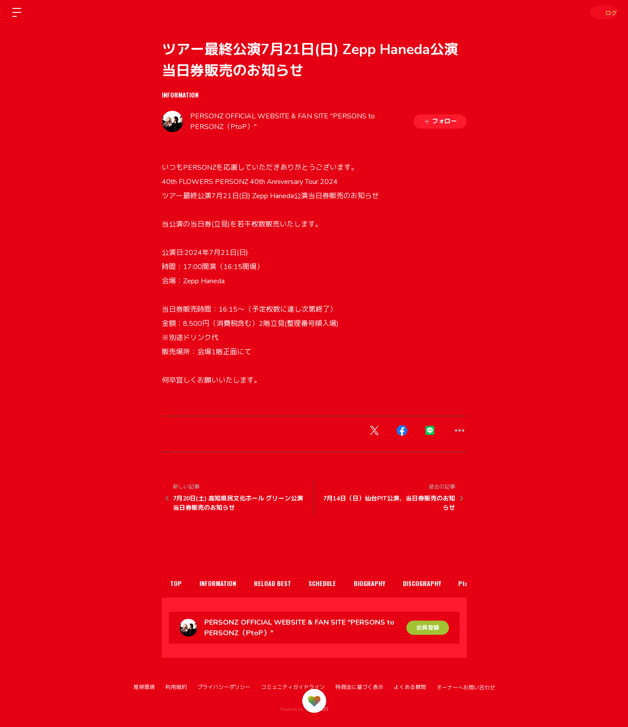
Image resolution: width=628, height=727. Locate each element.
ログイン (601, 12)
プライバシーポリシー (223, 687)
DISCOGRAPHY (447, 583)
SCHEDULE (338, 583)
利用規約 (176, 687)
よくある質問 (410, 687)
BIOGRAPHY (390, 583)
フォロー (440, 121)
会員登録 (427, 627)
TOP (178, 583)
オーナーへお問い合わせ (466, 687)
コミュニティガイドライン (293, 687)
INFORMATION (180, 94)
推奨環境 (144, 687)
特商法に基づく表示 (359, 687)
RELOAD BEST (284, 583)
